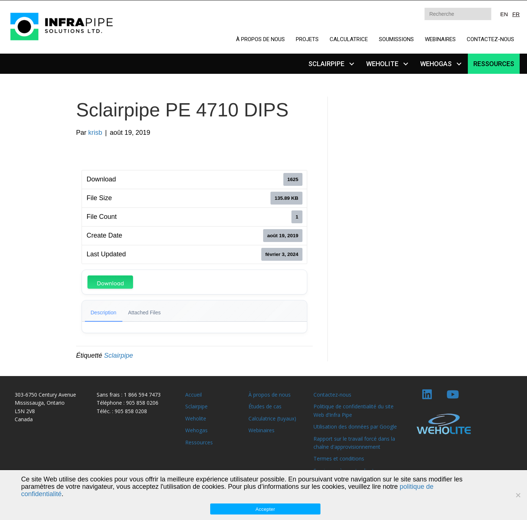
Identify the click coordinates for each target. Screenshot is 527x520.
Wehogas (196, 430)
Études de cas (265, 406)
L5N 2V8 (25, 411)
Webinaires (261, 430)
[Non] (517, 495)
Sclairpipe (118, 355)
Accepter (265, 509)
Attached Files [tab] (144, 312)
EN (504, 14)
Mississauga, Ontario (40, 402)
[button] (351, 63)
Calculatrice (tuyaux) (272, 418)
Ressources (199, 442)
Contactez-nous (332, 394)
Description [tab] (103, 312)
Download (110, 283)
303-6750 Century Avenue (45, 394)
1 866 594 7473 (142, 394)
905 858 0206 (142, 402)
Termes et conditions (338, 458)
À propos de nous (269, 394)
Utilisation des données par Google (355, 426)
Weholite (195, 418)
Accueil (193, 394)
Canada (24, 419)
